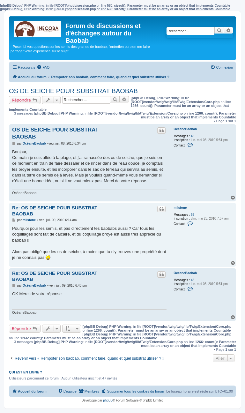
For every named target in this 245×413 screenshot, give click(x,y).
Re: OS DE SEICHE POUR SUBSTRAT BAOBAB (54, 210)
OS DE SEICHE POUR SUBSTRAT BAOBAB (73, 90)
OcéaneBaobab (185, 129)
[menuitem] (43, 67)
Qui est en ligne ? (25, 372)
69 (192, 214)
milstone (180, 207)
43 (192, 136)
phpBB (108, 400)
